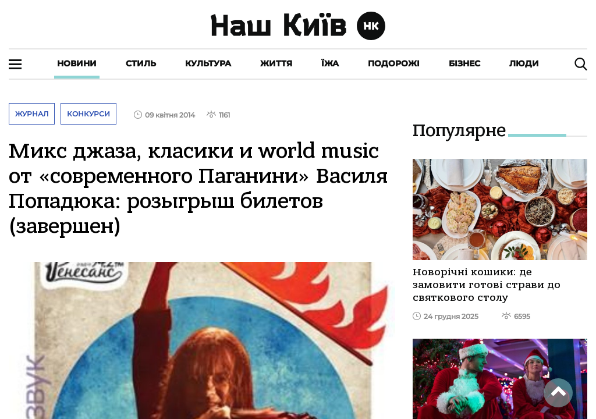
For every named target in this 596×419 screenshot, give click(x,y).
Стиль (141, 63)
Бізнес (464, 63)
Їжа (330, 63)
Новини (77, 63)
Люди (524, 63)
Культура (208, 63)
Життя (276, 63)
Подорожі (394, 63)
